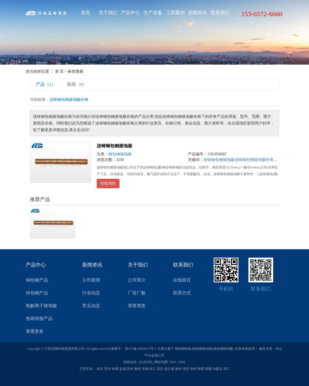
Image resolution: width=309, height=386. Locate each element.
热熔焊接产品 (39, 318)
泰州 (137, 369)
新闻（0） (77, 84)
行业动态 (91, 292)
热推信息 (129, 362)
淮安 (186, 369)
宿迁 (160, 369)
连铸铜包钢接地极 (114, 145)
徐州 (193, 369)
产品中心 (130, 12)
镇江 (152, 369)
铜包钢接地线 (202, 349)
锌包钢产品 (37, 292)
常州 (107, 369)
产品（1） (46, 84)
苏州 (130, 369)
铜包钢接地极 (120, 154)
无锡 (145, 369)
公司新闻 (91, 280)
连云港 (169, 369)
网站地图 (161, 362)
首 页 (59, 71)
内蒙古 (218, 369)
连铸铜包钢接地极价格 (254, 160)
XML (182, 362)
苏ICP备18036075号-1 (140, 349)
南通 (115, 369)
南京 (100, 369)
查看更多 (35, 331)
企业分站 (145, 362)
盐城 (122, 369)
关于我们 (108, 12)
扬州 (178, 369)
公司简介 (137, 280)
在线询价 (108, 183)
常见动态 (91, 305)
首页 (85, 12)
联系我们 (220, 12)
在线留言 (182, 280)
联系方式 (182, 292)
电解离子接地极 (41, 305)
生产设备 (152, 12)
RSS (173, 362)
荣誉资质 (137, 305)
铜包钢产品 (37, 280)
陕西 (201, 369)
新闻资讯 (197, 12)
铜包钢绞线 (183, 349)
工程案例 (175, 12)
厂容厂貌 (137, 292)
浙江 (226, 369)
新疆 (208, 369)
